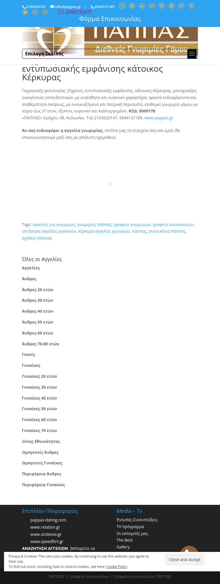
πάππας (139, 231)
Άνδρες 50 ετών (37, 322)
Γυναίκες (31, 365)
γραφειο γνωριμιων (132, 224)
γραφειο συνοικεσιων (173, 224)
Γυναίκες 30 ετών (39, 387)
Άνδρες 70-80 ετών (40, 343)
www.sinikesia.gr (46, 534)
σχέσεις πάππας (37, 238)
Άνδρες (29, 278)
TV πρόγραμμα (130, 526)
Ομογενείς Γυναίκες (42, 463)
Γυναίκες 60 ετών (39, 419)
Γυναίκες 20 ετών (39, 376)
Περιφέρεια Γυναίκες (43, 484)
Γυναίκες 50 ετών (39, 408)
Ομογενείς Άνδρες (40, 452)
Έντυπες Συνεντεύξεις (137, 519)
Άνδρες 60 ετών (37, 333)
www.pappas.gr (158, 117)
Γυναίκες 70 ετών (39, 430)
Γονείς (28, 354)
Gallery (123, 547)
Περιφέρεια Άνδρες (41, 473)
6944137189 (105, 6)
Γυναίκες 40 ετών (39, 398)
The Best (125, 540)
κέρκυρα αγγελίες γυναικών (104, 231)
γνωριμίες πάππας (94, 224)
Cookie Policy (116, 566)
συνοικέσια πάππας (167, 231)
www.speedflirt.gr (46, 541)
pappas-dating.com (48, 520)
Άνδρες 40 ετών (37, 311)
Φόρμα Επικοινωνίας (110, 18)
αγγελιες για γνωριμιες (54, 224)
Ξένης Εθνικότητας (41, 441)
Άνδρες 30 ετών (37, 300)
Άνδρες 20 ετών (37, 289)
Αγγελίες (31, 267)
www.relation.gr (45, 527)
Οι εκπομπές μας (132, 533)
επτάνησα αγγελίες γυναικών (49, 231)
